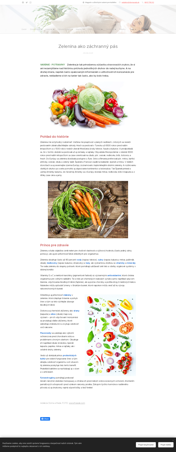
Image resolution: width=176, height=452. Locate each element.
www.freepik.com (77, 403)
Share (45, 419)
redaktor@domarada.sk (130, 2)
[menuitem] (23, 29)
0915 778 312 (149, 2)
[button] (148, 29)
